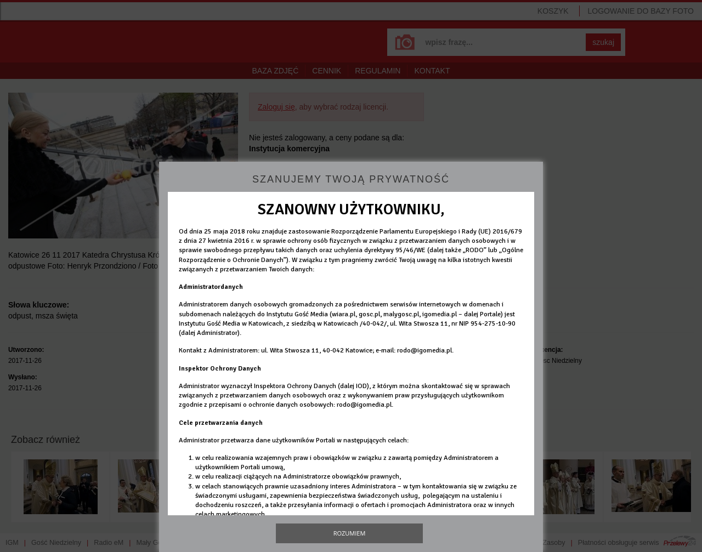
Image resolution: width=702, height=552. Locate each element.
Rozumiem (349, 533)
